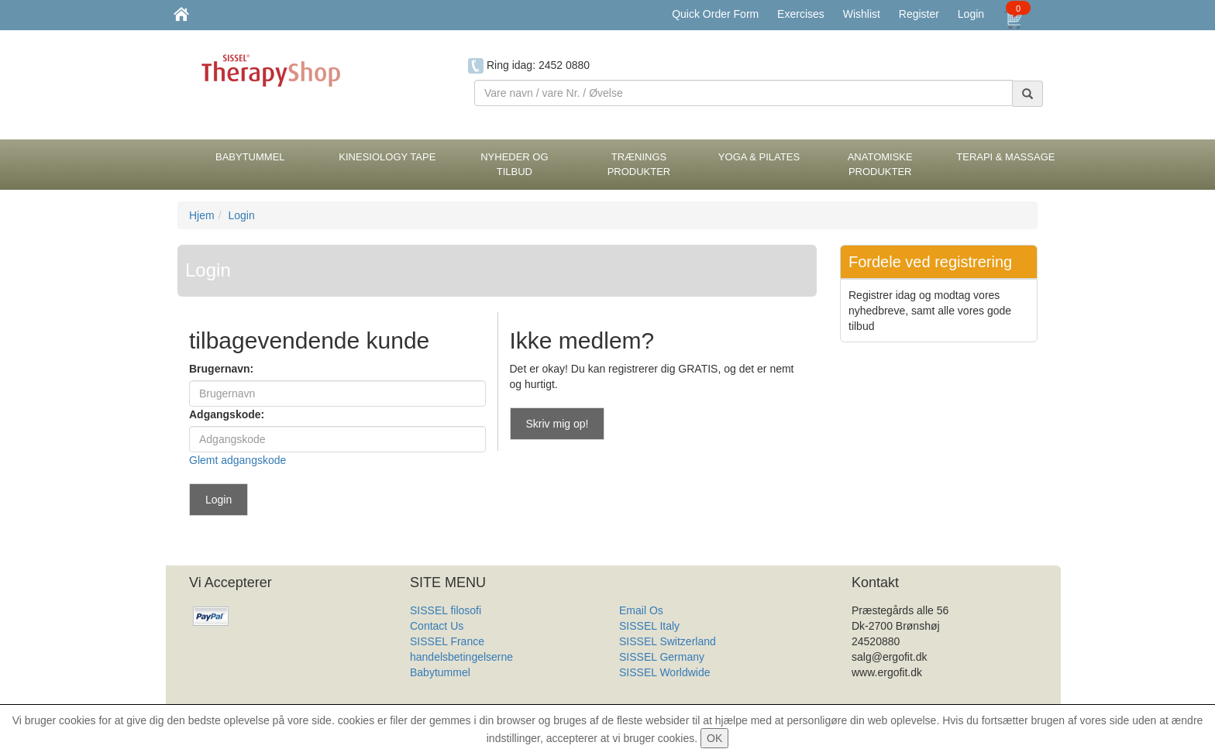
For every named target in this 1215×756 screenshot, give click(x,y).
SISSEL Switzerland (667, 641)
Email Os (641, 610)
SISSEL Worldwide (665, 672)
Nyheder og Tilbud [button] (514, 164)
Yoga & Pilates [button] (759, 157)
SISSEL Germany (661, 657)
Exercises (800, 14)
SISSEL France (447, 641)
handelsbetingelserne (461, 657)
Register (919, 14)
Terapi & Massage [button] (1005, 157)
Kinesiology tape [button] (387, 157)
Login (971, 14)
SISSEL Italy (649, 626)
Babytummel (440, 672)
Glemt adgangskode (237, 460)
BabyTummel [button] (250, 157)
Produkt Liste (651, 688)
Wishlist (861, 14)
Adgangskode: (226, 414)
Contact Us (436, 626)
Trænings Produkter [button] (639, 164)
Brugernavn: (221, 369)
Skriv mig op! (557, 424)
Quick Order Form (715, 14)
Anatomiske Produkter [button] (880, 164)
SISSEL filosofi (445, 610)
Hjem (202, 215)
